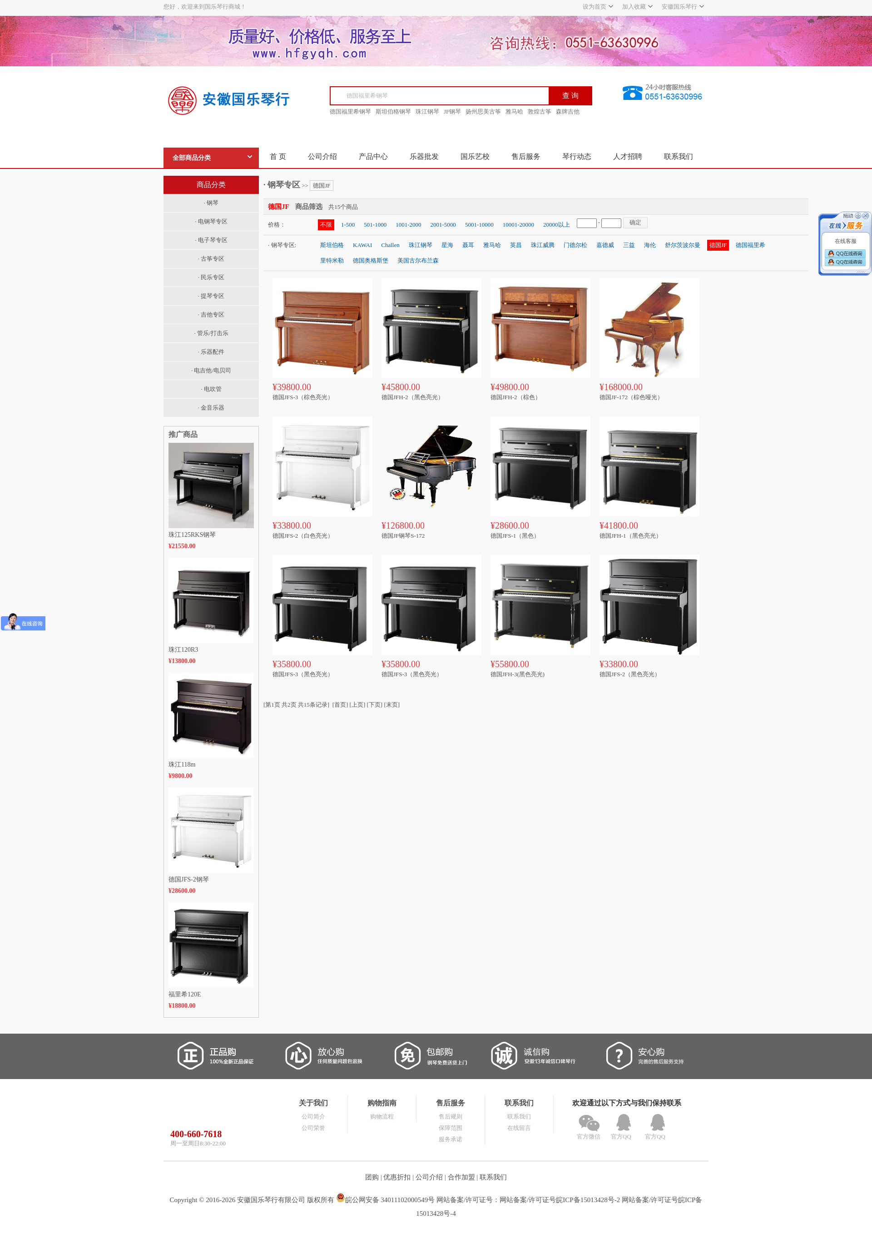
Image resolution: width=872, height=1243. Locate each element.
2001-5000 (443, 224)
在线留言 (519, 1127)
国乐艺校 (475, 156)
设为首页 (594, 6)
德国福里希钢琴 (350, 111)
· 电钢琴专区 (211, 221)
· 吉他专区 (211, 314)
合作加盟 (461, 1177)
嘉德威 (605, 245)
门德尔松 (575, 245)
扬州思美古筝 (483, 111)
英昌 (516, 245)
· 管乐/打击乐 (211, 333)
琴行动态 (576, 156)
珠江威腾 (543, 245)
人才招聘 (627, 156)
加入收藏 (634, 6)
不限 (326, 224)
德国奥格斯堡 (370, 260)
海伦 (650, 245)
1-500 (348, 224)
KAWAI (362, 245)
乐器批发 (424, 156)
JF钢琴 (452, 111)
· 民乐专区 (211, 277)
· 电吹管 (211, 389)
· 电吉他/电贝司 (211, 370)
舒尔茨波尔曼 (682, 245)
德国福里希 (750, 245)
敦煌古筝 (539, 111)
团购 (372, 1177)
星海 (447, 245)
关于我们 (313, 1103)
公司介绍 (322, 156)
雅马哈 (514, 111)
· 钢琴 (211, 202)
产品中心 (373, 156)
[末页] (392, 704)
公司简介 (313, 1116)
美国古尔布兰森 (418, 260)
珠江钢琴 (427, 111)
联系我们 (678, 156)
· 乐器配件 (211, 351)
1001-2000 (408, 224)
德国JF (321, 185)
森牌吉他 (568, 111)
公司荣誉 (313, 1127)
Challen (390, 245)
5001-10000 (479, 224)
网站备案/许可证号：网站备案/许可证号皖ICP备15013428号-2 (528, 1199)
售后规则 (450, 1116)
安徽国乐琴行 (679, 6)
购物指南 (381, 1103)
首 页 (278, 156)
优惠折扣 (397, 1177)
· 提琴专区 (211, 295)
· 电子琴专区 (211, 240)
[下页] (375, 704)
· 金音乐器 (211, 407)
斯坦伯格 (332, 245)
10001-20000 (518, 224)
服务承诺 (450, 1139)
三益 (629, 245)
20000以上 (556, 224)
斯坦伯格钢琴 (393, 111)
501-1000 (375, 224)
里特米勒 (332, 260)
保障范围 (450, 1127)
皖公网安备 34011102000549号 (385, 1199)
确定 (635, 222)
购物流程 (382, 1116)
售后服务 (525, 156)
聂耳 (468, 245)
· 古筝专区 (211, 258)
